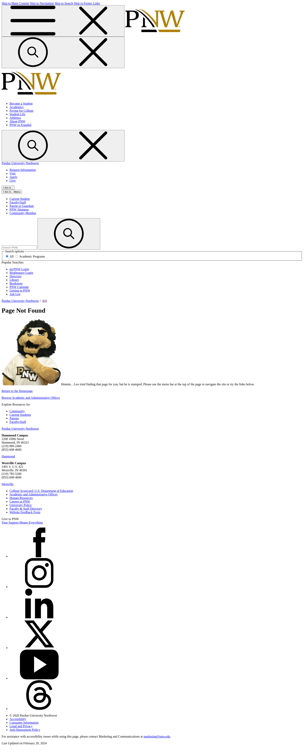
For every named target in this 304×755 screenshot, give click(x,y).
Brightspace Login (21, 272)
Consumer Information (24, 722)
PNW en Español (20, 125)
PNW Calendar (19, 287)
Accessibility (18, 719)
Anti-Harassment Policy (25, 729)
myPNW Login (19, 269)
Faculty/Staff (18, 202)
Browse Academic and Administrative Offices (31, 397)
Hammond (8, 456)
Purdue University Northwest (20, 163)
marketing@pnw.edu (157, 736)
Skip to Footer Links (87, 3)
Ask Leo (15, 294)
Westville (7, 484)
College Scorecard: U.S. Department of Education (41, 491)
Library (14, 280)
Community (17, 411)
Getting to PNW (20, 290)
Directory (16, 276)
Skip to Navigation (42, 3)
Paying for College (22, 110)
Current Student (20, 198)
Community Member (23, 213)
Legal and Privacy (21, 726)
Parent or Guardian (22, 206)
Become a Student (21, 103)
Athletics (15, 117)
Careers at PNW (20, 501)
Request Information (23, 170)
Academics (17, 107)
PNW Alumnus (19, 209)
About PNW (17, 121)
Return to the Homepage (17, 391)
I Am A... (8, 187)
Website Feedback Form (25, 512)
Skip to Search (64, 3)
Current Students (20, 414)
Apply (13, 177)
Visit (12, 173)
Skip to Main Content (15, 3)
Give (13, 180)
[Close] (12, 192)
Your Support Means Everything (22, 522)
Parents (14, 418)
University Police (21, 505)
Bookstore (16, 283)
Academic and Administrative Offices (34, 494)
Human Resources (21, 498)
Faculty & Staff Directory (26, 508)
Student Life (17, 114)
